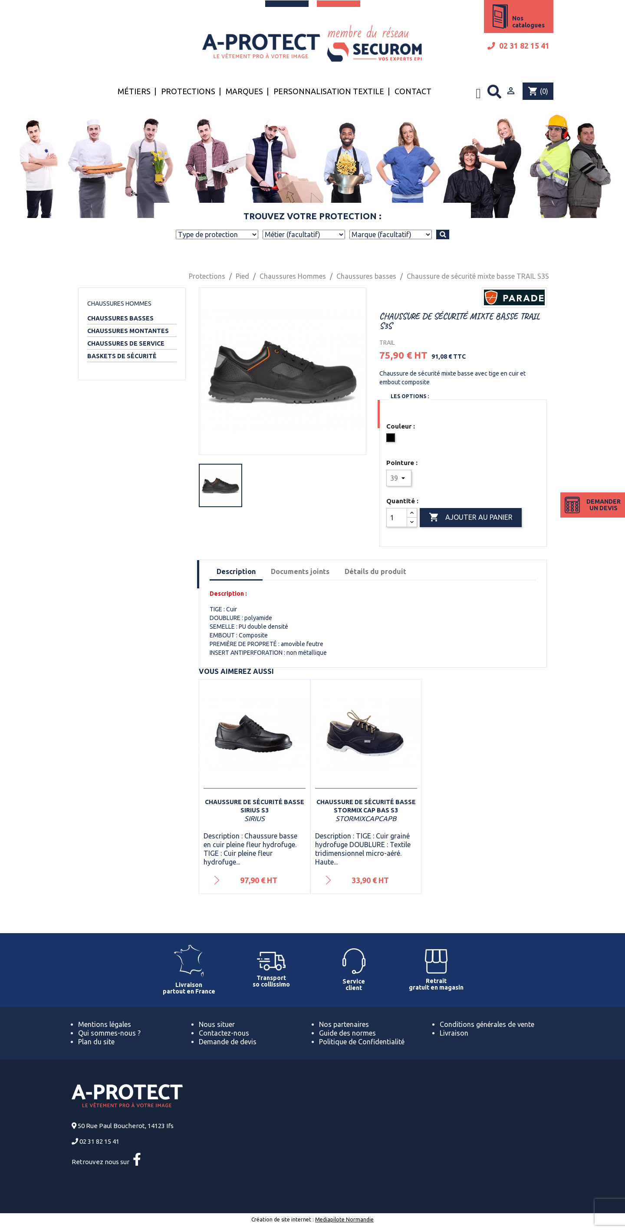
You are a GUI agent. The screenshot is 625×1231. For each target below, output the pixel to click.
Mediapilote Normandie (344, 1219)
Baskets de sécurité (122, 356)
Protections (188, 91)
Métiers (134, 91)
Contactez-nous (224, 1033)
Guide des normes (347, 1033)
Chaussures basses (120, 318)
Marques (244, 91)
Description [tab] (236, 571)
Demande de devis (228, 1042)
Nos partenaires (344, 1024)
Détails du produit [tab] (375, 571)
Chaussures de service (125, 343)
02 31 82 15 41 (518, 46)
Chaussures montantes (128, 330)
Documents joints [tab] (300, 571)
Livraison (454, 1033)
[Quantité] (396, 517)
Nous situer (217, 1024)
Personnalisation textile (328, 91)
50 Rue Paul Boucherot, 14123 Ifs (126, 1125)
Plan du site (96, 1042)
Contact (413, 91)
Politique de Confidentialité (362, 1042)
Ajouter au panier (471, 517)
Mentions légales (104, 1024)
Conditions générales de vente (487, 1024)
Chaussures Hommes (119, 303)
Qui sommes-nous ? (109, 1033)
